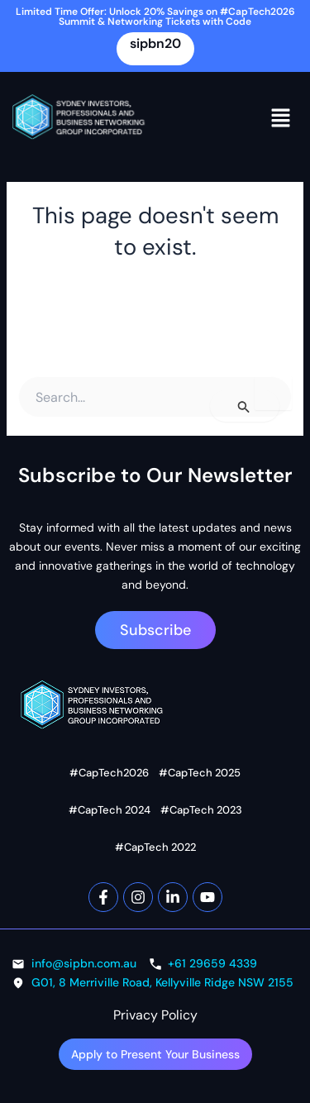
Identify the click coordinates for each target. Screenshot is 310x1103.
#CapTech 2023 (201, 810)
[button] (281, 118)
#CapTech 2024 (109, 810)
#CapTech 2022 (155, 847)
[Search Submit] (244, 406)
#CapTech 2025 (200, 773)
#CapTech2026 (109, 773)
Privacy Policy (155, 1015)
